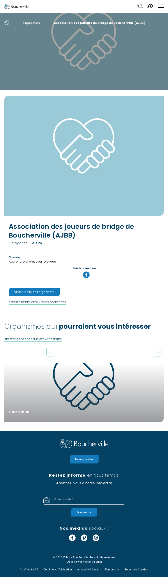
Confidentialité (29, 569)
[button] (161, 6)
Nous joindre (84, 459)
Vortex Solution (92, 561)
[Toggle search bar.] (140, 6)
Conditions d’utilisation (57, 569)
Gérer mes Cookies (136, 569)
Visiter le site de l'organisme (34, 292)
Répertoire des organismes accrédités (37, 302)
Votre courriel (63, 499)
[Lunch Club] (84, 392)
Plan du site (111, 569)
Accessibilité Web (88, 569)
